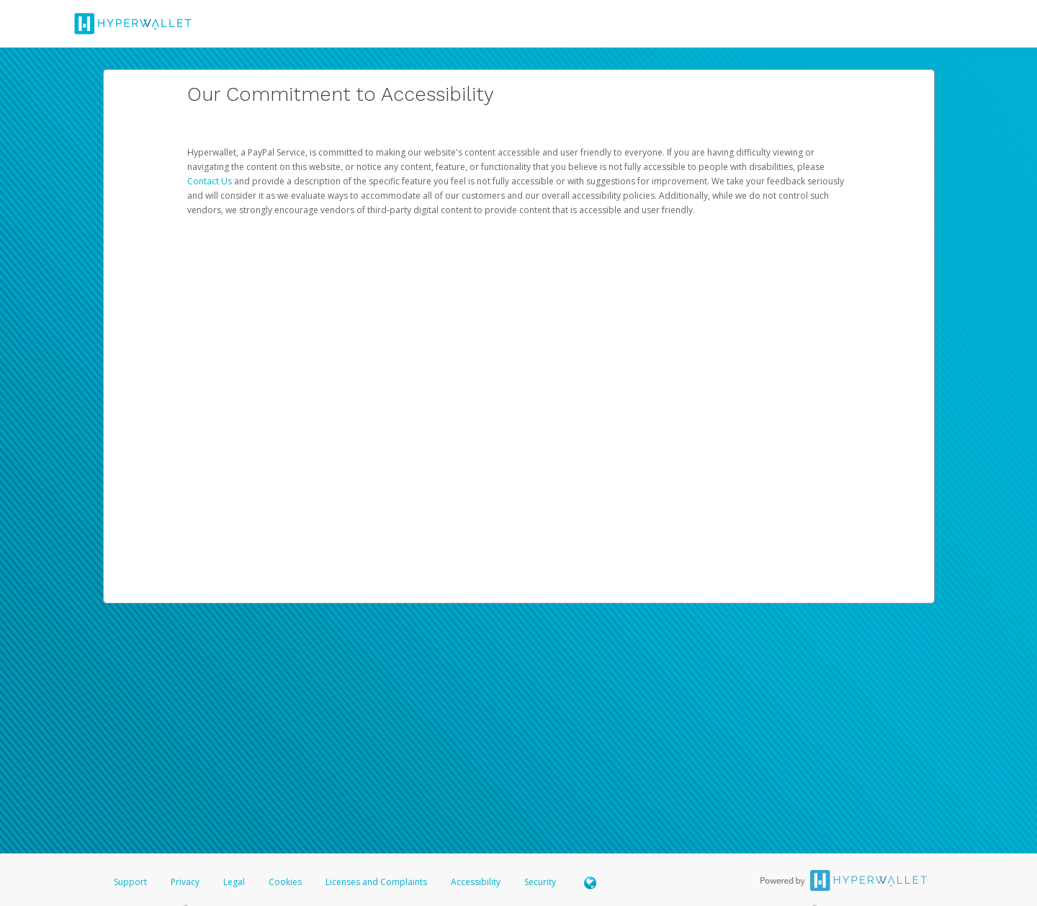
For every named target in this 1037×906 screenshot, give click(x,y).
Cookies (285, 882)
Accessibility (475, 882)
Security (540, 882)
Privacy (185, 882)
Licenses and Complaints (377, 882)
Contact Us (210, 181)
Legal (234, 882)
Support (130, 882)
